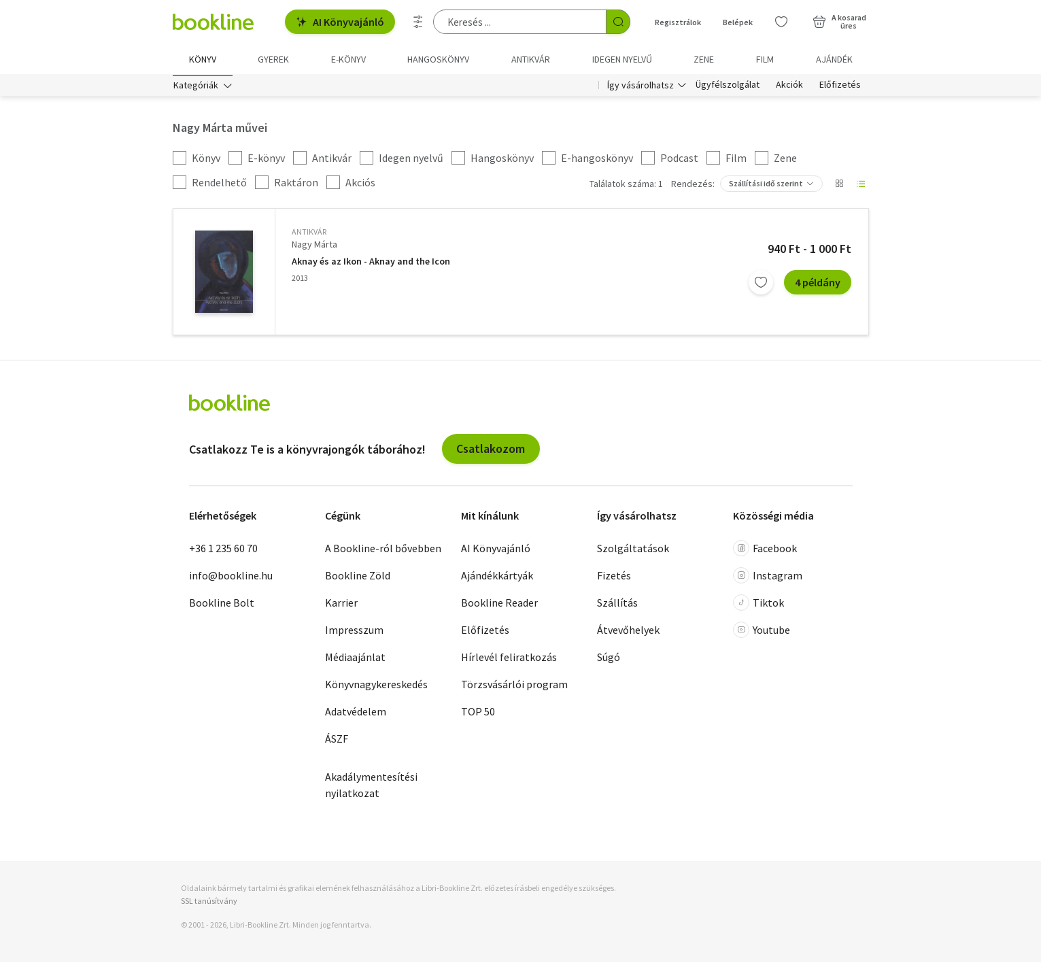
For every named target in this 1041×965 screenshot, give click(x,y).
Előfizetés (840, 87)
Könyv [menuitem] (202, 59)
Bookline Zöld (357, 577)
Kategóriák (195, 87)
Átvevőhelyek (628, 632)
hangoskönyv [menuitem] (438, 59)
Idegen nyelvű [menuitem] (622, 59)
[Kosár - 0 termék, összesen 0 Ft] (839, 22)
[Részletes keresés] (418, 22)
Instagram (767, 577)
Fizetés (614, 577)
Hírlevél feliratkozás (509, 659)
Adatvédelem (355, 713)
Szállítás (617, 604)
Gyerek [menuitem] (273, 59)
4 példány (817, 284)
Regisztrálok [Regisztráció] (678, 22)
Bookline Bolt (221, 604)
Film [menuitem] (765, 59)
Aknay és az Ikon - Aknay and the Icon (371, 263)
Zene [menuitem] (704, 59)
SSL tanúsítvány (209, 903)
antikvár (309, 234)
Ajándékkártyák (497, 577)
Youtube (761, 632)
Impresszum (354, 632)
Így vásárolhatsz (640, 87)
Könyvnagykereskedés (376, 686)
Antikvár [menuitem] (530, 59)
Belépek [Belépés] (738, 22)
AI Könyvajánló (340, 22)
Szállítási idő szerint (766, 186)
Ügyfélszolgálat (728, 87)
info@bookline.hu (231, 577)
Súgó (608, 659)
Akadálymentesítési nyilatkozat (371, 787)
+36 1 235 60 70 (223, 550)
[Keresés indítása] (618, 22)
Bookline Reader (499, 604)
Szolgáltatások (633, 550)
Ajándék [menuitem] (834, 59)
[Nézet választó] (839, 186)
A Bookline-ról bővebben (383, 550)
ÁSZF (336, 740)
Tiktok (758, 604)
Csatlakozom (490, 451)
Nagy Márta (314, 247)
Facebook (765, 550)
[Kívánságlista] (781, 22)
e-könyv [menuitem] (348, 59)
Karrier (341, 604)
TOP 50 (478, 713)
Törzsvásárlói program (514, 686)
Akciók (789, 87)
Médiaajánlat (355, 659)
